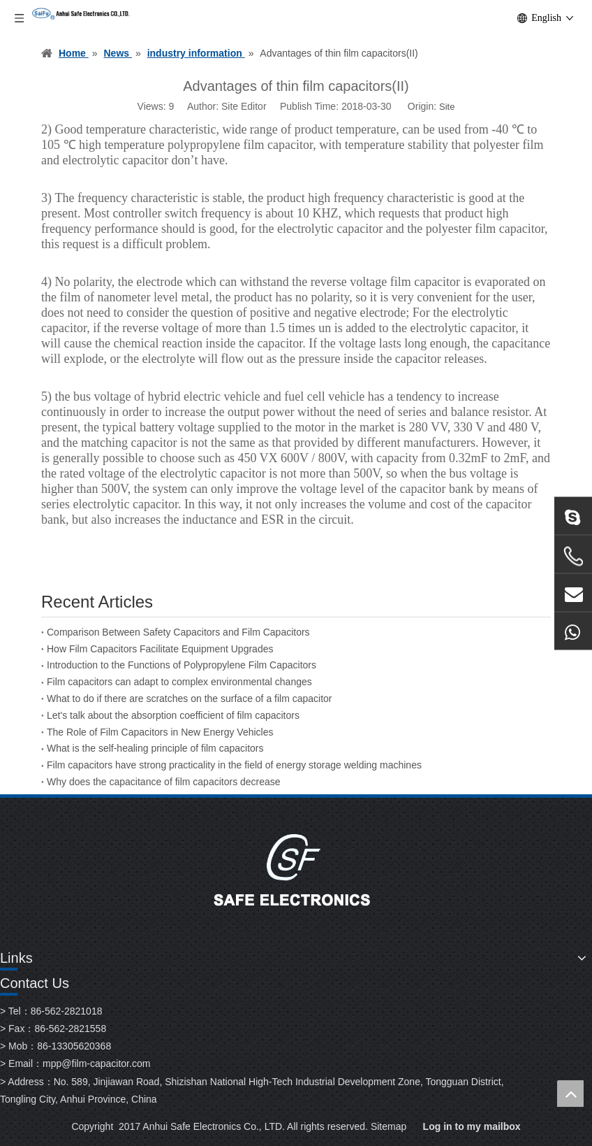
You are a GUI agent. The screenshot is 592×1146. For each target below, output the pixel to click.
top (570, 1093)
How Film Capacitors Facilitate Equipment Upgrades (160, 648)
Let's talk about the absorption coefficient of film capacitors (173, 715)
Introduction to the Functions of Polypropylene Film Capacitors (181, 665)
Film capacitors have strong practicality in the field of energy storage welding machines (234, 765)
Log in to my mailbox (472, 1126)
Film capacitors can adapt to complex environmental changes (179, 681)
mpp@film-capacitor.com (96, 1063)
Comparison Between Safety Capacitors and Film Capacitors (178, 632)
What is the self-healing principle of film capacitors (155, 748)
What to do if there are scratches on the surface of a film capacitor (189, 698)
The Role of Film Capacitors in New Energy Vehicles (160, 732)
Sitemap (388, 1126)
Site (446, 106)
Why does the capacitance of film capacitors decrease (164, 781)
